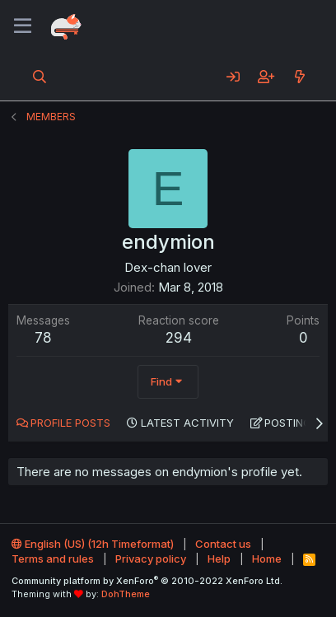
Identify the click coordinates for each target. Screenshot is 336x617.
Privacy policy (150, 558)
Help (219, 558)
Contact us (223, 543)
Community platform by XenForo (147, 581)
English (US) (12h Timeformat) (93, 543)
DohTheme (125, 594)
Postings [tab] (291, 422)
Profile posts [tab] (70, 422)
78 (43, 338)
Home (267, 558)
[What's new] (299, 76)
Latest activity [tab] (187, 422)
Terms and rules (53, 558)
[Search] (40, 76)
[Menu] (22, 26)
